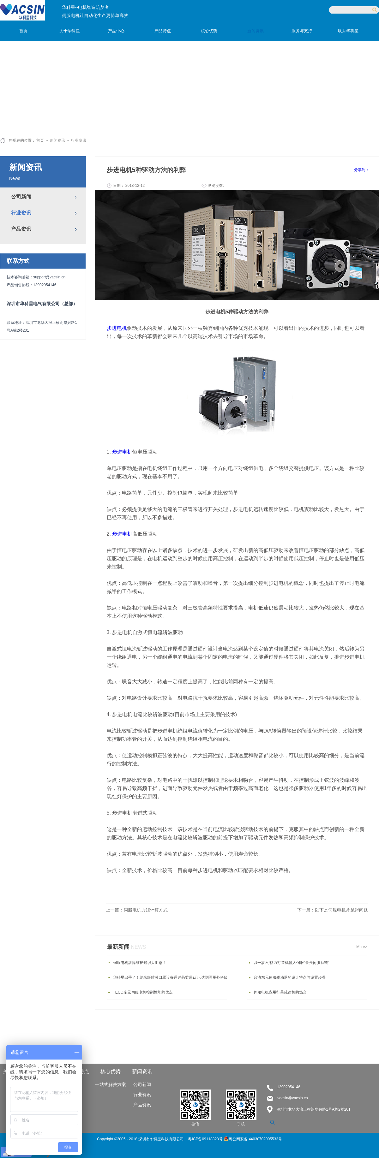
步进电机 (122, 451)
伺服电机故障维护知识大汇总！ (139, 962)
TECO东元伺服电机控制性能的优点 (143, 992)
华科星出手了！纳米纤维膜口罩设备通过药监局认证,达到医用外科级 (170, 977)
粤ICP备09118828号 (206, 1139)
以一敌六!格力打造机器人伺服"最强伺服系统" (291, 962)
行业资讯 (78, 140)
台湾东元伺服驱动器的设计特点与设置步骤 (290, 977)
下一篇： (332, 909)
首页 (23, 30)
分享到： (361, 170)
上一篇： (137, 909)
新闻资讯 (57, 140)
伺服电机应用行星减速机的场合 (280, 992)
